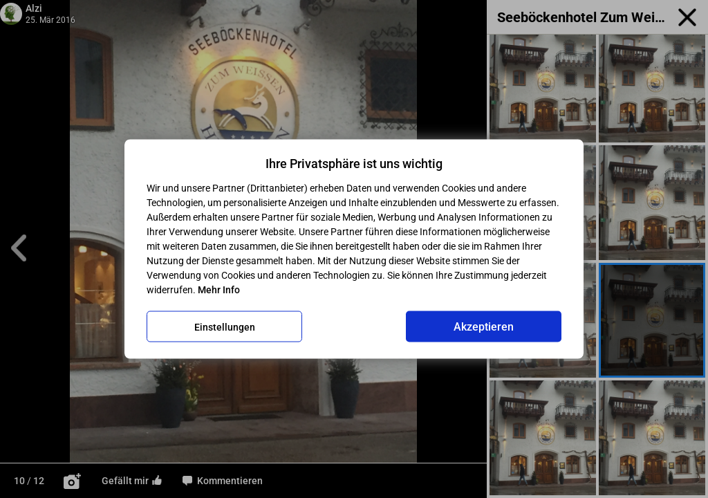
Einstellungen (224, 326)
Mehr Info (219, 289)
